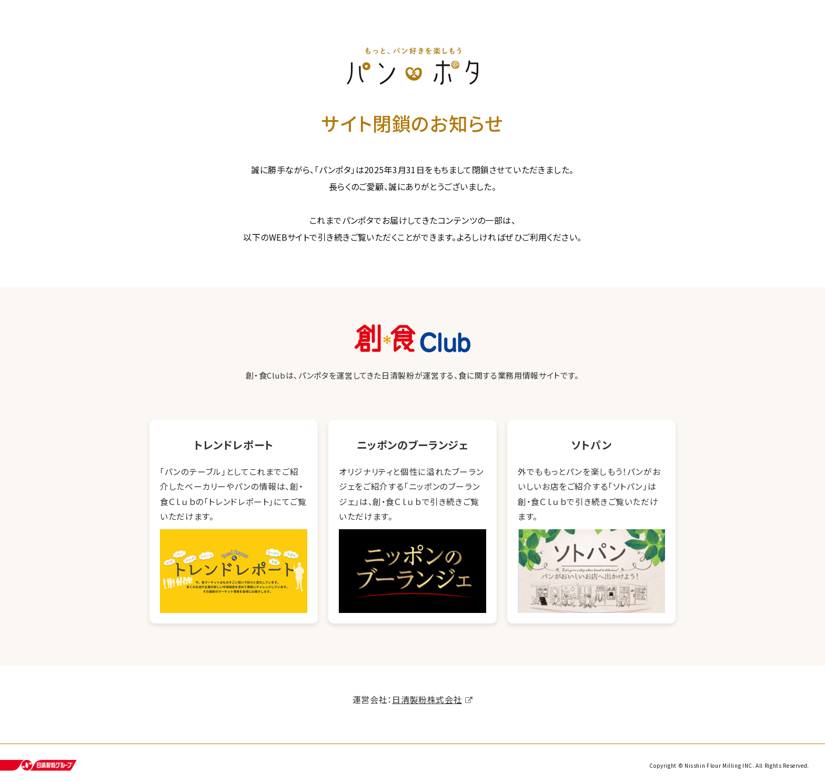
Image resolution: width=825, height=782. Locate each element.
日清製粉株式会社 (427, 700)
